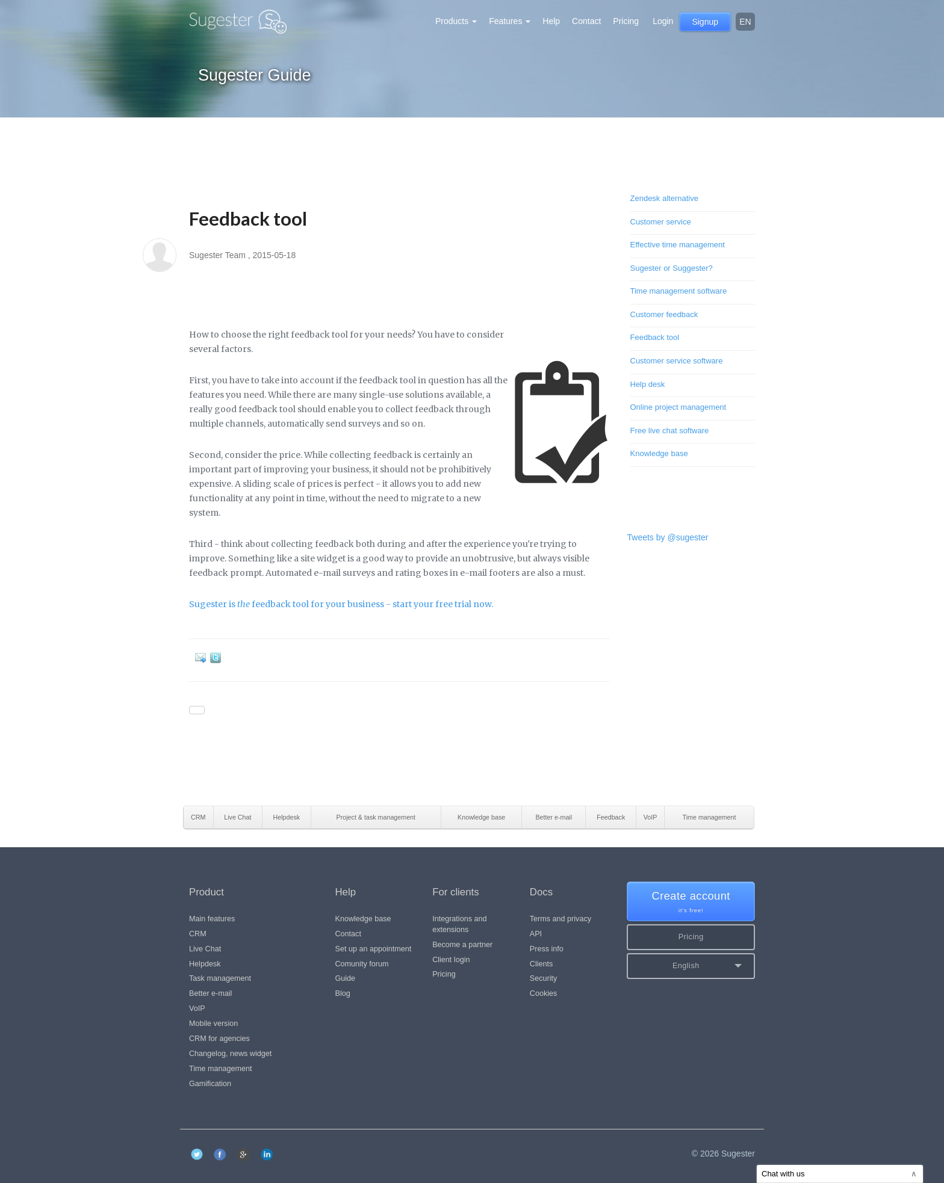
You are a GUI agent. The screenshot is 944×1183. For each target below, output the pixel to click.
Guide (345, 978)
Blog (342, 993)
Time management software (678, 290)
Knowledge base (659, 453)
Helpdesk (205, 964)
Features (509, 21)
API (536, 934)
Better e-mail (210, 993)
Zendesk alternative (664, 198)
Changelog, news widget (230, 1053)
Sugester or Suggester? (671, 268)
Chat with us (839, 1174)
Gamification (210, 1084)
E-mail (202, 657)
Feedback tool (655, 337)
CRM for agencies (219, 1038)
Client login (451, 960)
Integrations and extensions (459, 924)
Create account (690, 902)
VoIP (197, 1008)
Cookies (543, 993)
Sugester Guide (254, 75)
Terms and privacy (560, 919)
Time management (220, 1068)
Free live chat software (669, 430)
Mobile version (213, 1023)
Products (456, 21)
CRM (197, 934)
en (745, 21)
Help (551, 21)
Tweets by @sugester (668, 537)
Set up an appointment (373, 949)
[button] (691, 966)
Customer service (660, 221)
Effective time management (677, 244)
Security (543, 978)
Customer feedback (664, 314)
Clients (541, 964)
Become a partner (462, 945)
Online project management (678, 407)
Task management (220, 978)
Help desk (647, 384)
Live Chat (205, 949)
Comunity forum (362, 964)
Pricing (626, 21)
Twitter (217, 657)
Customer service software (676, 360)
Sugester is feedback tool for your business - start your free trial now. (341, 604)
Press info (547, 949)
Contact (586, 21)
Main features (212, 919)
